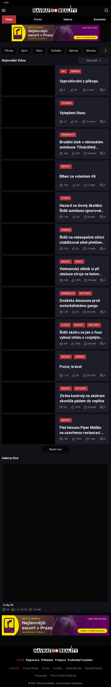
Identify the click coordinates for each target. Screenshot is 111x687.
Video (39, 50)
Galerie (67, 19)
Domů (20, 660)
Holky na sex (74, 668)
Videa (8, 19)
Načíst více (55, 449)
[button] (102, 51)
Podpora (60, 660)
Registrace (32, 660)
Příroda (9, 50)
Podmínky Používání (80, 660)
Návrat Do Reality (45, 683)
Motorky (91, 50)
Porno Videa (30, 668)
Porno (38, 19)
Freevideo (41, 675)
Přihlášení (47, 660)
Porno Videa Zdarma (63, 675)
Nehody (73, 50)
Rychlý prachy (93, 668)
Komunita (100, 19)
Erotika (57, 668)
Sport (24, 50)
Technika (56, 50)
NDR (5, 2)
